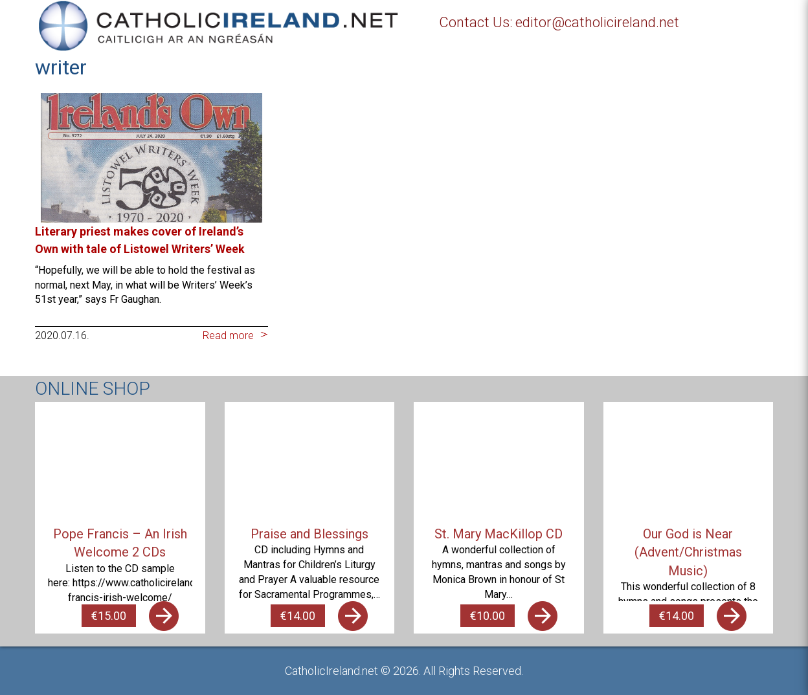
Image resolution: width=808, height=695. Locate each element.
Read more (228, 335)
